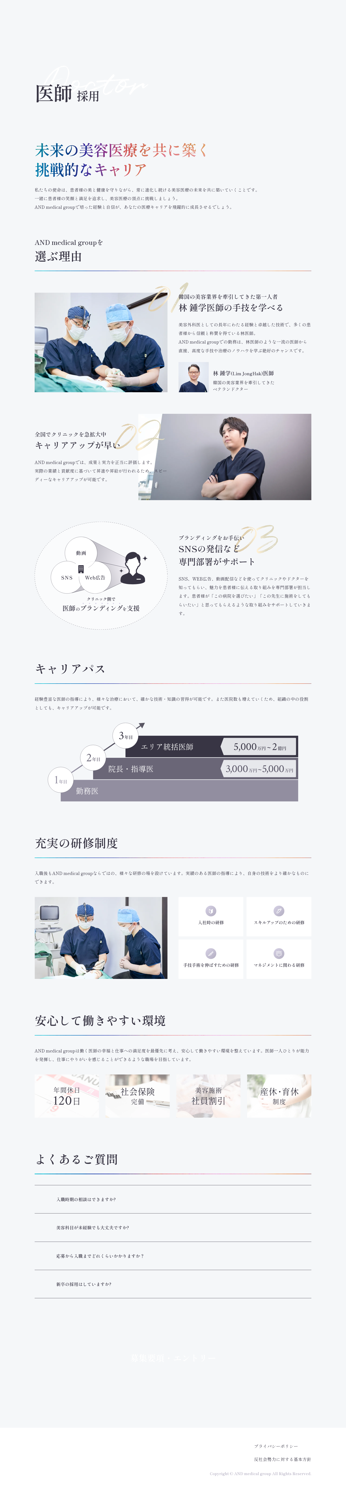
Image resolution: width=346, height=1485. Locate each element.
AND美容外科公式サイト (298, 9)
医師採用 (129, 25)
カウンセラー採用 (220, 25)
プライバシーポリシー (276, 1446)
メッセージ (84, 25)
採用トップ (39, 25)
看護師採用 (174, 25)
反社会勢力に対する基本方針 (282, 1459)
